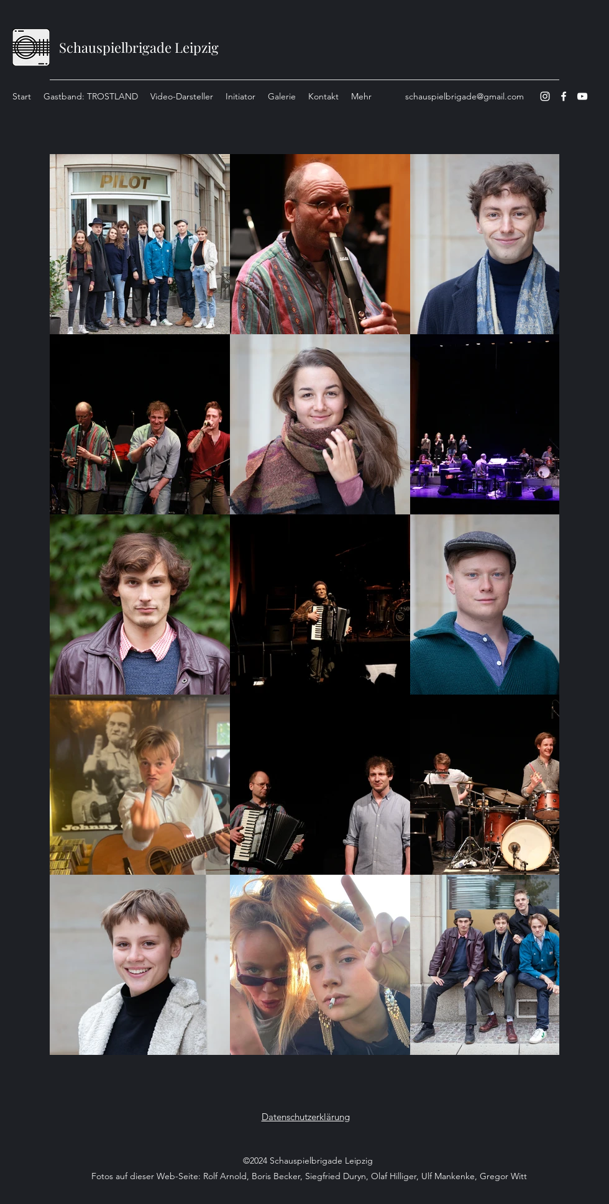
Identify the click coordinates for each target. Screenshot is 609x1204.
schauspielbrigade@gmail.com (464, 96)
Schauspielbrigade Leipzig (139, 47)
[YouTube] (582, 96)
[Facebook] (563, 96)
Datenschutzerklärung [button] (306, 1117)
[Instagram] (545, 96)
